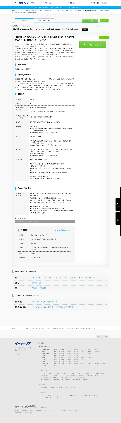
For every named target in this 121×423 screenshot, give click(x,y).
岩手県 (69, 349)
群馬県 (69, 351)
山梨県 (83, 353)
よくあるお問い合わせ (56, 387)
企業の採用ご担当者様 (66, 410)
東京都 (89, 351)
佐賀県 (62, 363)
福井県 (76, 353)
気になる (105, 20)
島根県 (62, 359)
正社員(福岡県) (40, 328)
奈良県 (83, 357)
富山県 (62, 353)
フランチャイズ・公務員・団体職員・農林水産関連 (76, 379)
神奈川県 (97, 351)
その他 (44, 365)
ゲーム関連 (87, 373)
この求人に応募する (90, 21)
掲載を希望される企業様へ (101, 3)
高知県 (76, 361)
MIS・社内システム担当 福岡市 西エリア (44, 302)
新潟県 (55, 353)
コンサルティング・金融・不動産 (50, 379)
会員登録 (72, 3)
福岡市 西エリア (36, 283)
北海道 (55, 349)
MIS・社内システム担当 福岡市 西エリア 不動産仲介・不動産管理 (52, 307)
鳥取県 (55, 359)
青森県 (62, 349)
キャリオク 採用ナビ (47, 397)
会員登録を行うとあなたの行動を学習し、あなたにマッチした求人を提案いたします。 (60, 7)
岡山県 (69, 359)
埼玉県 (76, 351)
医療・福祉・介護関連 (67, 377)
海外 (55, 365)
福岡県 (55, 363)
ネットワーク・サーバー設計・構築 (59, 10)
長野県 (89, 353)
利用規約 (31, 410)
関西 (43, 357)
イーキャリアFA (46, 395)
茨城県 (55, 351)
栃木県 (62, 351)
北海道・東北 (45, 349)
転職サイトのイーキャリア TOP (20, 10)
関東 (43, 351)
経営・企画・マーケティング (49, 375)
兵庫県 (76, 357)
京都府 (62, 357)
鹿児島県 (97, 363)
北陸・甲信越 (45, 353)
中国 (43, 359)
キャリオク (57, 395)
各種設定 (44, 387)
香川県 (62, 361)
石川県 (69, 353)
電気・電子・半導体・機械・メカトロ (88, 375)
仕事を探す (48, 3)
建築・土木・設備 (81, 377)
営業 (43, 373)
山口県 (83, 359)
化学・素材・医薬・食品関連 (49, 377)
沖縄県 (104, 363)
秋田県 (83, 349)
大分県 (83, 363)
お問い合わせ (24, 410)
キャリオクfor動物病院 (70, 395)
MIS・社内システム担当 (76, 10)
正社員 (32, 328)
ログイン (84, 3)
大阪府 (69, 357)
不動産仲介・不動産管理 (39, 288)
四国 (43, 361)
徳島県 (55, 361)
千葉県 (83, 351)
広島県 (76, 359)
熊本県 (76, 363)
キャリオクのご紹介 (71, 387)
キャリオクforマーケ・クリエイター (89, 395)
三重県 (76, 355)
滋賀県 (55, 357)
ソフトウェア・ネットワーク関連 (39, 10)
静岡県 (62, 355)
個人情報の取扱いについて (41, 410)
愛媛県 (69, 361)
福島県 (96, 349)
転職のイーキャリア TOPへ (23, 354)
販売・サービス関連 (54, 373)
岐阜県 (55, 355)
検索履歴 (118, 220)
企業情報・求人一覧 (44, 20)
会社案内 (17, 410)
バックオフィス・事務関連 (68, 375)
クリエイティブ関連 (98, 373)
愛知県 (69, 355)
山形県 (89, 349)
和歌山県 (90, 357)
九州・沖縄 (45, 363)
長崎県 (69, 363)
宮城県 (76, 349)
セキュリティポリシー (54, 410)
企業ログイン (77, 410)
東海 (43, 355)
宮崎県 (89, 363)
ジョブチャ (60, 397)
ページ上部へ (103, 336)
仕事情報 (24, 20)
